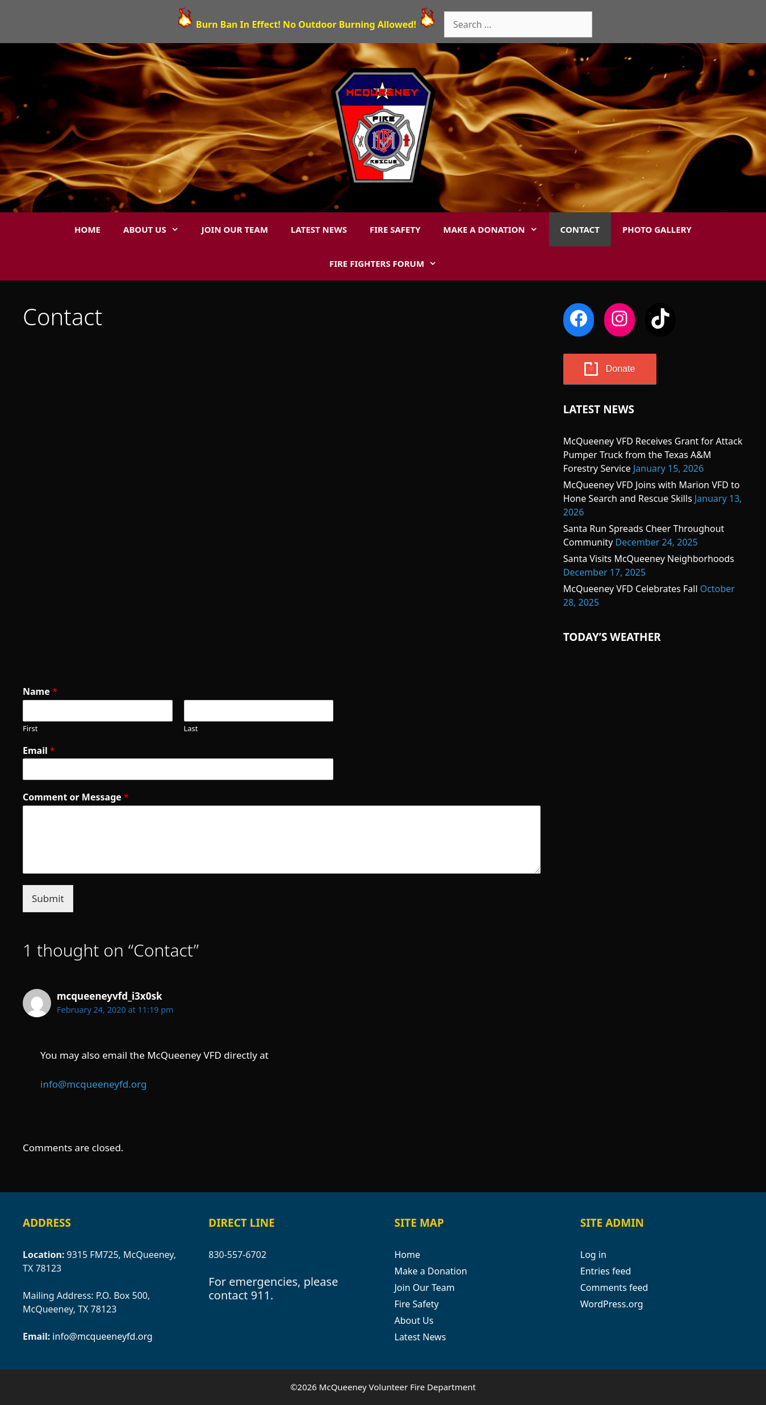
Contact (580, 229)
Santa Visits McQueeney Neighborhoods (648, 558)
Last (191, 728)
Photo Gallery (657, 229)
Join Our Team (235, 229)
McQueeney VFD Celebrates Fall (630, 588)
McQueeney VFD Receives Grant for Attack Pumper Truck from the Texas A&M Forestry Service (653, 455)
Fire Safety (395, 229)
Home (87, 229)
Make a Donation (496, 229)
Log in (593, 1254)
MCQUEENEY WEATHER (653, 705)
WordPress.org (611, 1304)
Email (39, 751)
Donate (620, 369)
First (30, 728)
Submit (48, 898)
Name (40, 692)
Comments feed (614, 1287)
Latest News (319, 229)
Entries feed (605, 1271)
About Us (156, 229)
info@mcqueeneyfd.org (93, 1084)
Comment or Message (76, 797)
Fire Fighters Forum (388, 263)
